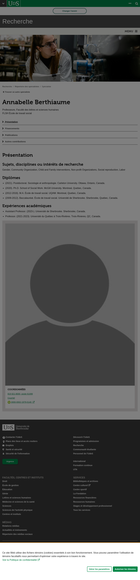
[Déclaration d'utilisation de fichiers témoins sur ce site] (70, 561)
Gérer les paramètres (99, 569)
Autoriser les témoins (125, 569)
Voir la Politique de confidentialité (19, 560)
